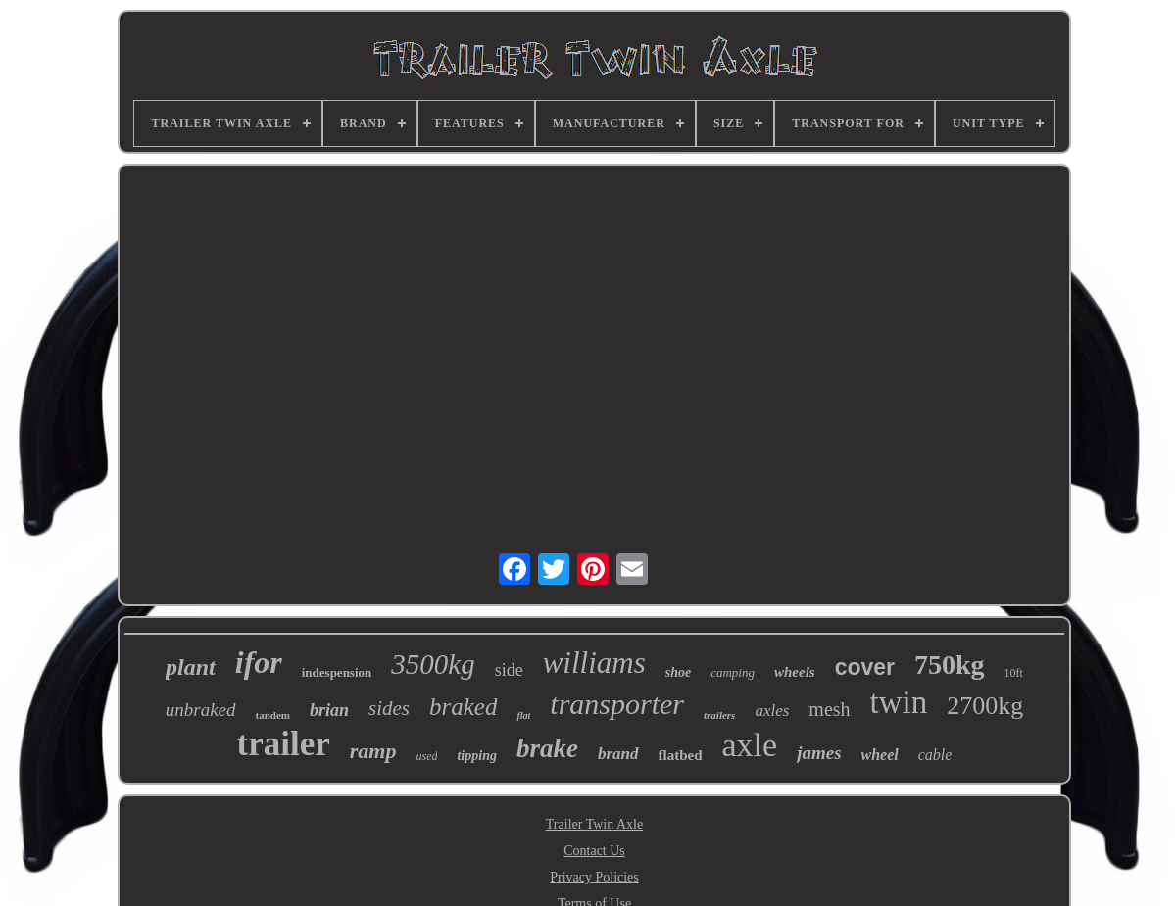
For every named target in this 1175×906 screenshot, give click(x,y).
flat (523, 715)
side (509, 670)
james (819, 752)
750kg (949, 664)
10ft (1013, 673)
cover (865, 667)
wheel (880, 754)
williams (594, 662)
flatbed (681, 755)
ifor (258, 662)
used (426, 756)
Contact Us (594, 850)
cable (935, 754)
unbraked (201, 709)
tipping (476, 755)
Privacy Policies (594, 877)
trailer (283, 744)
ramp (373, 751)
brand (618, 753)
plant (191, 667)
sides (389, 708)
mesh (829, 709)
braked (463, 706)
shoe (678, 672)
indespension (337, 672)
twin (899, 702)
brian (329, 710)
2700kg (985, 705)
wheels (794, 672)
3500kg (432, 664)
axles (772, 710)
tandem (273, 715)
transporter (617, 704)
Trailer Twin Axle (594, 824)
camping (732, 672)
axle (750, 745)
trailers (719, 715)
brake (547, 748)
